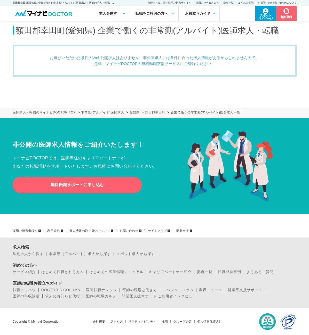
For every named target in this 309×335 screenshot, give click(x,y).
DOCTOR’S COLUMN (61, 290)
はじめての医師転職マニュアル (116, 272)
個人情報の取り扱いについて (89, 230)
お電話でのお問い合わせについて (277, 2)
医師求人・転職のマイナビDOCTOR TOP (44, 112)
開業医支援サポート (245, 290)
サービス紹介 (24, 272)
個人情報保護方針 (209, 321)
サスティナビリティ (142, 321)
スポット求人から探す (135, 254)
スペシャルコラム (178, 290)
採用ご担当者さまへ (207, 2)
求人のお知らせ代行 (62, 296)
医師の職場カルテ (100, 296)
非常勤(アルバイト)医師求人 (102, 112)
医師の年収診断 (26, 296)
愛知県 (135, 112)
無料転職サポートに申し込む (77, 185)
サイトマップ (157, 230)
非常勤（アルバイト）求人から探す (80, 254)
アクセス (116, 321)
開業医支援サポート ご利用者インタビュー (159, 296)
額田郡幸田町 (155, 112)
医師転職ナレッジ (101, 290)
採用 (165, 321)
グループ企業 (182, 321)
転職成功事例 (229, 272)
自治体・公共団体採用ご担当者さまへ (169, 2)
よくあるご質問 (260, 272)
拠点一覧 (228, 2)
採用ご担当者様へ (25, 230)
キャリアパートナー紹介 (170, 272)
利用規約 (53, 230)
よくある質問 (245, 2)
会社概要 (99, 321)
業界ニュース (210, 290)
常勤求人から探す (28, 254)
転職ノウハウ (24, 290)
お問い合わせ (129, 230)
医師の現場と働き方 (139, 290)
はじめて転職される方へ (62, 272)
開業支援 (182, 230)
